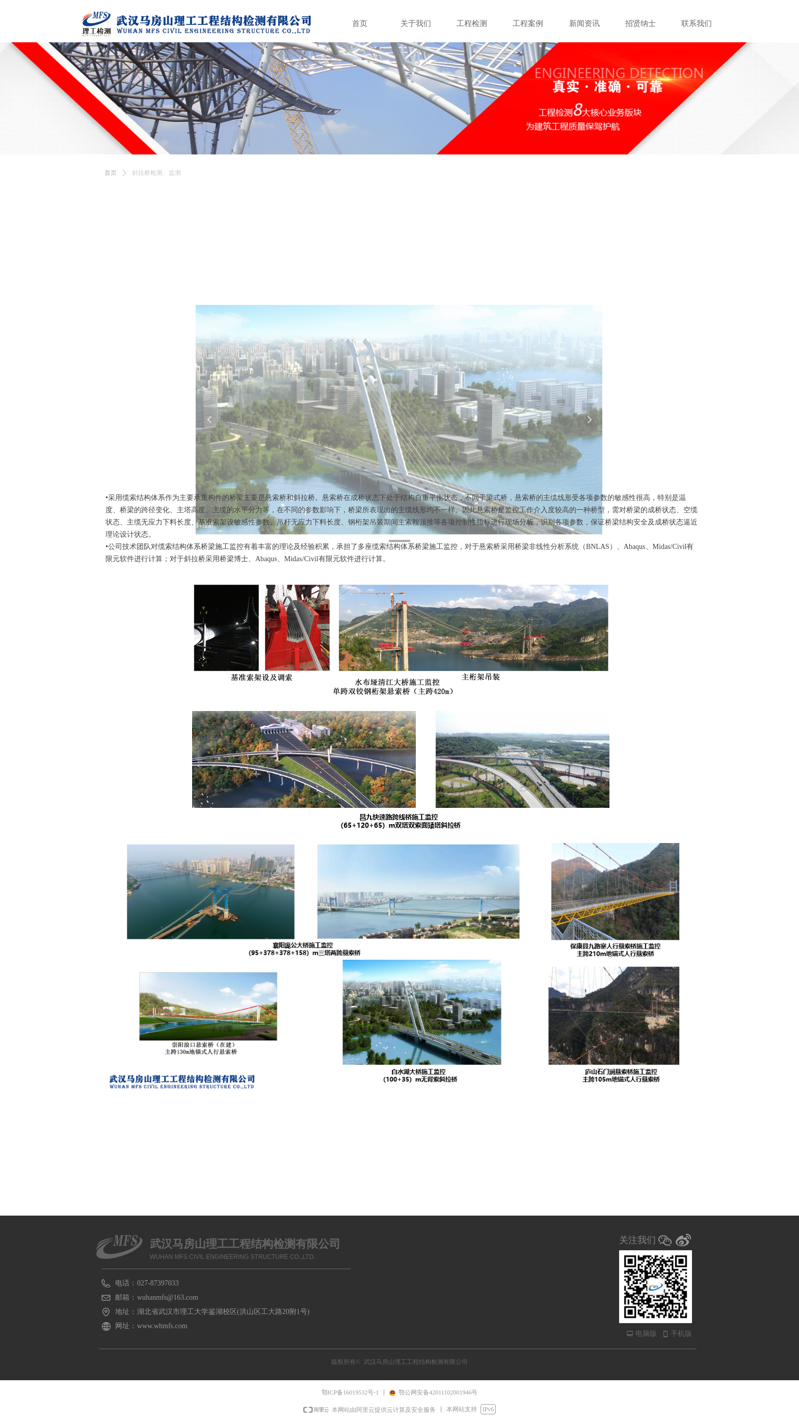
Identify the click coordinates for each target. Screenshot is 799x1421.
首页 (110, 181)
